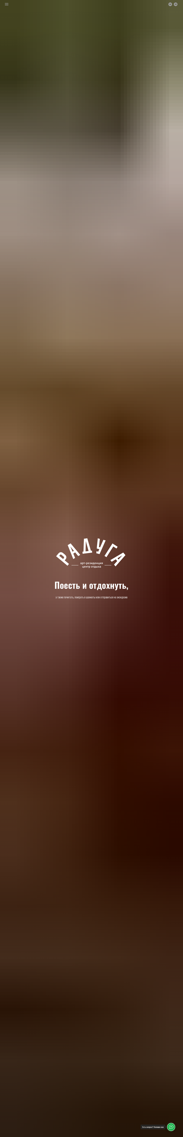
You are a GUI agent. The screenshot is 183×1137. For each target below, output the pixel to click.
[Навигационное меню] (6, 4)
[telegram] (175, 5)
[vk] (170, 5)
